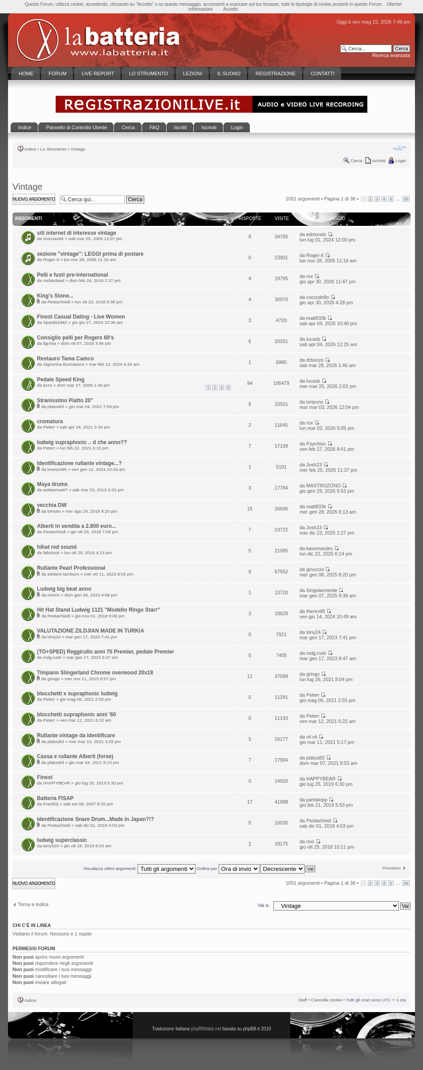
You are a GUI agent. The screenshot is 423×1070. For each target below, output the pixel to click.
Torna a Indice (33, 904)
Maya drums (52, 484)
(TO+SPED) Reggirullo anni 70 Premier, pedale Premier (105, 652)
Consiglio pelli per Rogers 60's (75, 338)
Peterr (49, 427)
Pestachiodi (58, 301)
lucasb (313, 339)
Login (400, 160)
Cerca (356, 160)
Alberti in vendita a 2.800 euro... (76, 526)
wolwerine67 (55, 489)
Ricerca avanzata (391, 55)
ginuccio (315, 569)
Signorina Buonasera (63, 364)
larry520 (51, 845)
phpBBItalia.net (206, 1028)
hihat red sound (57, 547)
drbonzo (315, 360)
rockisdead (54, 280)
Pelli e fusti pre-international (72, 275)
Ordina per (227, 868)
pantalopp (316, 799)
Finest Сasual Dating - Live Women (81, 317)
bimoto (54, 511)
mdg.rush (52, 657)
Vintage (77, 149)
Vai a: (263, 905)
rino (310, 841)
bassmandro (319, 548)
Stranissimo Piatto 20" (65, 400)
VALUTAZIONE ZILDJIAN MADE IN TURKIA (90, 631)
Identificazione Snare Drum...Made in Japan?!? (95, 819)
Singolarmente (322, 590)
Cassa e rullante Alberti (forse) (75, 756)
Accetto (230, 9)
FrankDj (51, 803)
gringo (53, 678)
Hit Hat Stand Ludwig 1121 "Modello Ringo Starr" (98, 610)
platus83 (55, 406)
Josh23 (314, 464)
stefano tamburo (63, 574)
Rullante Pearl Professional (71, 568)
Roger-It (51, 259)
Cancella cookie (326, 999)
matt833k (316, 318)
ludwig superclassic (62, 840)
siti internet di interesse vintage (76, 233)
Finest (45, 777)
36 (405, 198)
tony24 (54, 636)
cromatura (50, 421)
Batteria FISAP (55, 798)
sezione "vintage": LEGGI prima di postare (90, 254)
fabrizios (51, 552)
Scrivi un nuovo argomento (33, 199)
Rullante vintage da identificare (76, 735)
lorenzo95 (56, 469)
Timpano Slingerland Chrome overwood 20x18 (95, 673)
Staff (302, 999)
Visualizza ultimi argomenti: (139, 868)
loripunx (314, 401)
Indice (30, 149)
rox (309, 276)
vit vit (311, 736)
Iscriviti (379, 160)
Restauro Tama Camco (65, 358)
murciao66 (53, 238)
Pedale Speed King (61, 379)
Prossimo (391, 868)
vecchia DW (52, 505)
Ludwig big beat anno (64, 589)
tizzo (47, 385)
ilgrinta (49, 343)
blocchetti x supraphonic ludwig (77, 693)
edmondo (316, 234)
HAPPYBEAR (56, 782)
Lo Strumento (53, 149)
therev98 (315, 611)
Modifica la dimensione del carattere (399, 148)
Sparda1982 (55, 322)
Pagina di (339, 198)
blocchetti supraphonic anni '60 (76, 714)
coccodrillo (317, 297)
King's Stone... (55, 296)
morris (53, 594)
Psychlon (316, 443)
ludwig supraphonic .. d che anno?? (82, 442)
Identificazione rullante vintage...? (79, 463)
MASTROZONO (323, 485)
